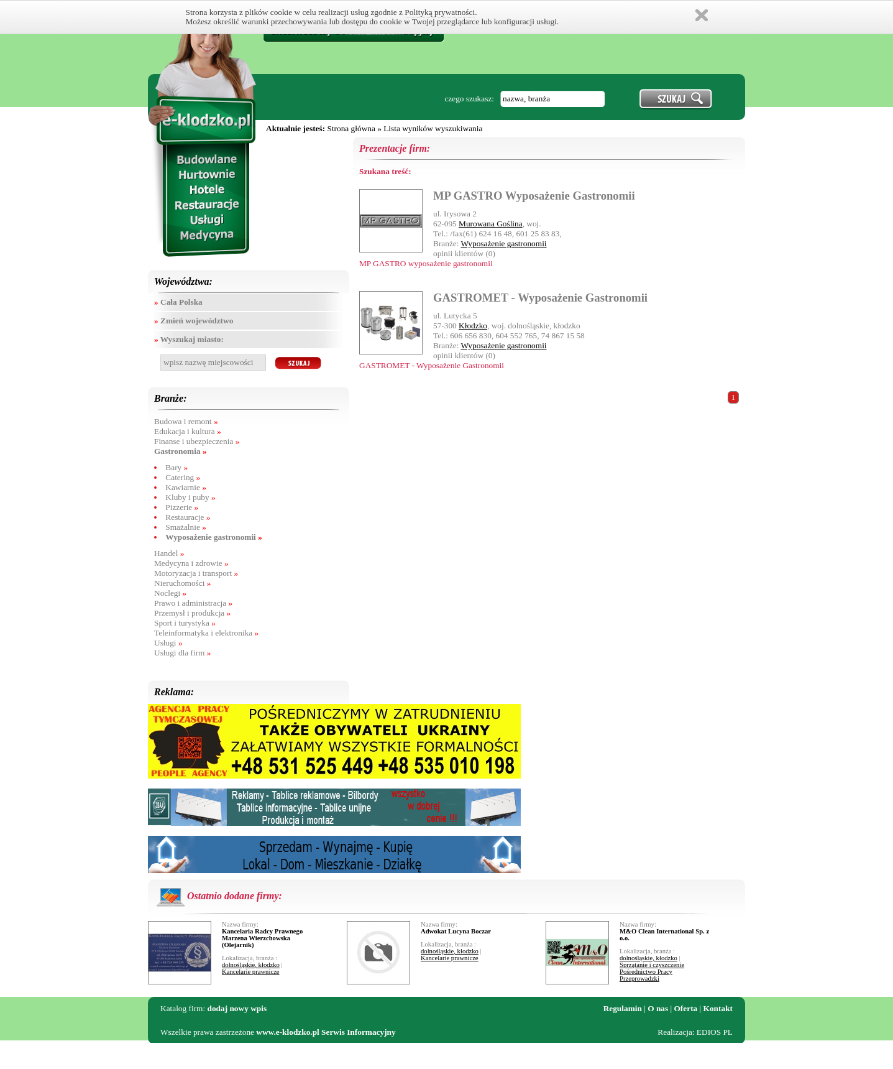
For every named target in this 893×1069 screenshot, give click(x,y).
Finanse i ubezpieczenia (196, 441)
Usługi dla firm (182, 652)
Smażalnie (185, 527)
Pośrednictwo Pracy (646, 971)
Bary (176, 467)
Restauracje (187, 517)
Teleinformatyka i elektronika (206, 632)
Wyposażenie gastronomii (213, 537)
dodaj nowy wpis (237, 1008)
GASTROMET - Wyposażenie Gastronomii (540, 297)
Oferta (686, 1008)
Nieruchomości (182, 583)
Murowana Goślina (491, 223)
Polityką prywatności (440, 12)
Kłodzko (473, 325)
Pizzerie (181, 507)
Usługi (168, 642)
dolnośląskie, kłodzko (251, 964)
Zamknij (701, 15)
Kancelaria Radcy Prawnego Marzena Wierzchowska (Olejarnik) (262, 938)
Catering (182, 477)
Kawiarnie (185, 487)
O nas (658, 1008)
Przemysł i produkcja (192, 613)
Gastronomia (180, 451)
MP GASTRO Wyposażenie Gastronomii (534, 195)
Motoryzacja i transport (196, 573)
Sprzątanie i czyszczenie (652, 964)
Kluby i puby (190, 497)
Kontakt (718, 1008)
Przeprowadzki (639, 978)
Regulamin (622, 1008)
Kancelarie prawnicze (251, 971)
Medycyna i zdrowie (191, 563)
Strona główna (351, 128)
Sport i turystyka (185, 622)
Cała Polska (178, 302)
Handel (169, 553)
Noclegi (170, 593)
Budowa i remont (186, 421)
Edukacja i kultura (187, 431)
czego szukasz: (469, 98)
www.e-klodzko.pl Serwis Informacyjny (325, 1032)
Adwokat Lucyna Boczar (456, 931)
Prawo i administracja (193, 603)
